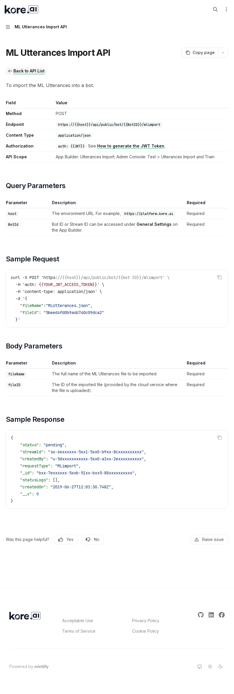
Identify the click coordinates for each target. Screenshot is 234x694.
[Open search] (215, 9)
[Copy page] (200, 53)
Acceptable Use (77, 620)
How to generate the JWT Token (130, 145)
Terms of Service (78, 631)
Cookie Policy (145, 631)
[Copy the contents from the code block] (219, 277)
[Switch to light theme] (210, 666)
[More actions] (226, 9)
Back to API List (28, 70)
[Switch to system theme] (199, 666)
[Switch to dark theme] (220, 666)
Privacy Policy (145, 620)
